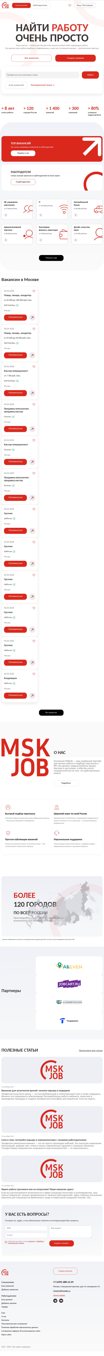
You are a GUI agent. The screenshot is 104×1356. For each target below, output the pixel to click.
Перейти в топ (24, 154)
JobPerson (8, 521)
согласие (31, 1245)
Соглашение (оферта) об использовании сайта (20, 1336)
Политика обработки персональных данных (19, 1332)
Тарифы (4, 1312)
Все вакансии (32, 58)
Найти (90, 75)
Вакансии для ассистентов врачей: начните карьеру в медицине (35, 1094)
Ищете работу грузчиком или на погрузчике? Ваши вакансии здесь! (37, 1193)
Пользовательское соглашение (14, 1328)
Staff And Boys (9, 308)
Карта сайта (6, 1339)
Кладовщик (10, 680)
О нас (3, 1321)
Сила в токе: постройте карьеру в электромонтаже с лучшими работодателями (43, 1143)
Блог (3, 1318)
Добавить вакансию (9, 1294)
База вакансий (16, 85)
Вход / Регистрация (85, 5)
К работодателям (24, 183)
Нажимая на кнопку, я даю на (26, 1246)
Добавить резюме (9, 1308)
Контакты (5, 1325)
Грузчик (8, 516)
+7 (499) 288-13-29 (63, 1286)
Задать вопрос (59, 1300)
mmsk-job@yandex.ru (61, 1296)
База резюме (6, 1304)
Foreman (7, 420)
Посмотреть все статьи (91, 1054)
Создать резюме (75, 58)
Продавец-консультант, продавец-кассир (16, 413)
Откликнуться (15, 320)
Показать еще (51, 260)
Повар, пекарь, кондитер (17, 298)
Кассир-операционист (16, 373)
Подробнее (67, 787)
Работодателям (40, 5)
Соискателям (21, 5)
